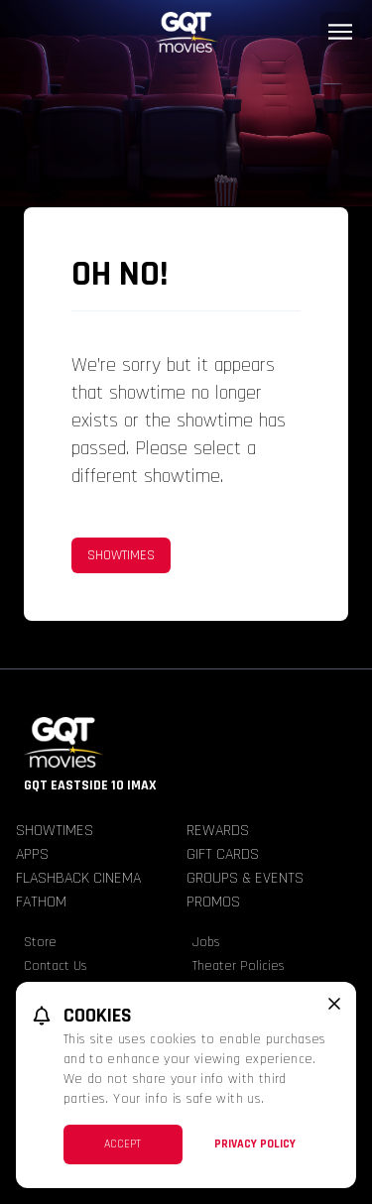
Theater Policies (238, 966)
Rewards (217, 830)
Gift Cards (222, 854)
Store (40, 942)
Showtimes (121, 555)
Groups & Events (245, 878)
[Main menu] (340, 32)
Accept (122, 1144)
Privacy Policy (255, 1144)
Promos (213, 902)
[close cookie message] (334, 1004)
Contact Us (55, 966)
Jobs (206, 942)
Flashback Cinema (78, 878)
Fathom (41, 902)
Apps (32, 854)
